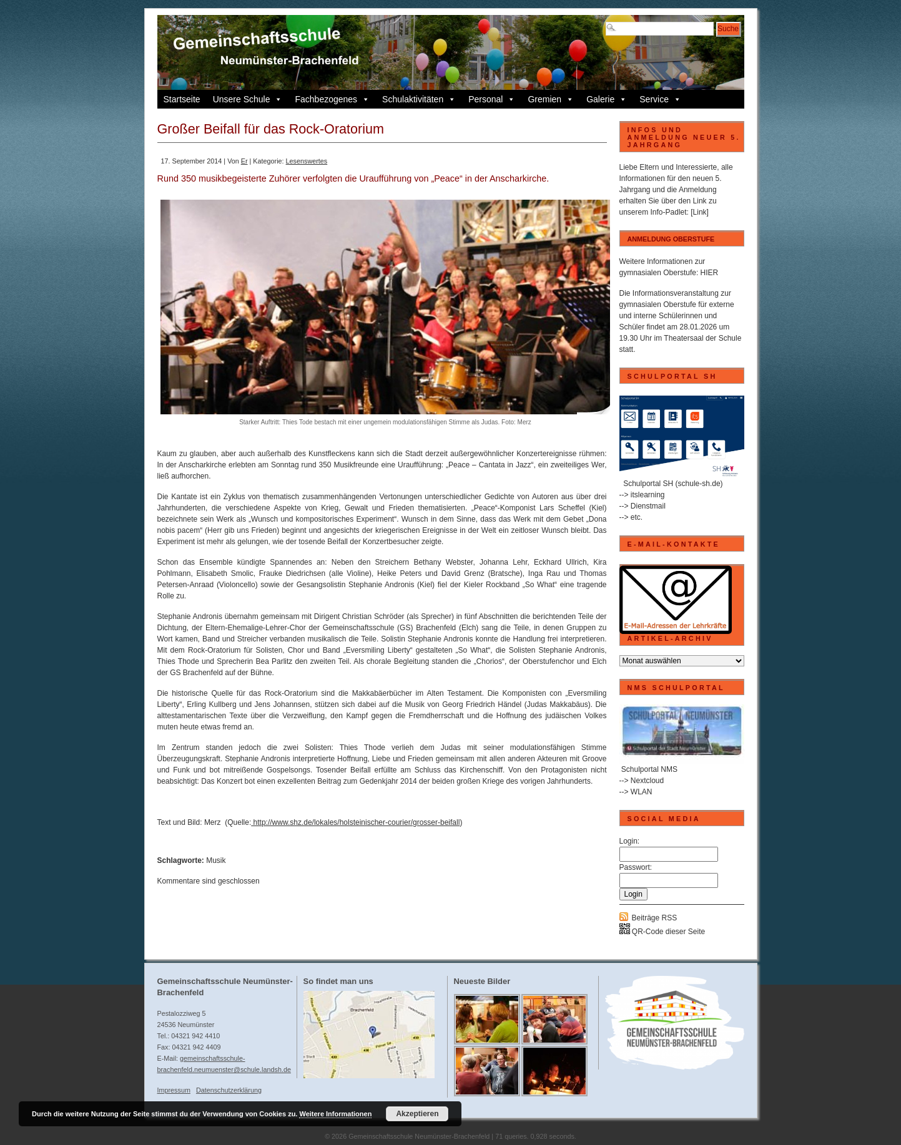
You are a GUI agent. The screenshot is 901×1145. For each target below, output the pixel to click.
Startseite (182, 99)
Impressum (173, 1090)
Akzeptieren (417, 1113)
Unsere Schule (248, 99)
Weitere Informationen (335, 1114)
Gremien (551, 99)
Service (660, 99)
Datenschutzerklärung (229, 1090)
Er (244, 161)
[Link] (700, 212)
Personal (491, 99)
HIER (710, 272)
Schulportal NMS (649, 769)
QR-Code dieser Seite (662, 931)
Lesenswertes (307, 161)
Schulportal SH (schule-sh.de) (672, 483)
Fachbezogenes (332, 99)
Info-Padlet (669, 212)
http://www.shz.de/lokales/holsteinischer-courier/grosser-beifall (355, 822)
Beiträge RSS (654, 918)
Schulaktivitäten (419, 99)
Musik (215, 860)
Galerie (606, 99)
